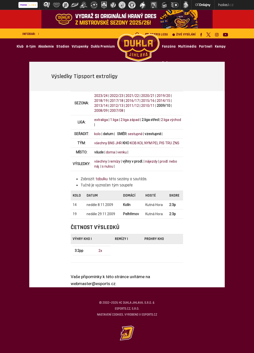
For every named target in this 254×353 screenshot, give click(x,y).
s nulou (107, 166)
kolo (97, 134)
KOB (133, 143)
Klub (20, 46)
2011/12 (132, 106)
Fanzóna (169, 46)
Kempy (220, 46)
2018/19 (101, 101)
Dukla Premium (103, 46)
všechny (100, 143)
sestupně (135, 134)
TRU (168, 143)
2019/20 (163, 96)
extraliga (101, 120)
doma (110, 152)
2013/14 (101, 106)
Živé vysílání (184, 34)
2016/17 (132, 101)
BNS (111, 143)
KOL (140, 143)
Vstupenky (80, 46)
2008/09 (101, 111)
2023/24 (101, 96)
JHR (118, 143)
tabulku (101, 179)
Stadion (62, 46)
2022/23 (116, 96)
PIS (161, 143)
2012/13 (116, 106)
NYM (148, 143)
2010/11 (148, 106)
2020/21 (148, 96)
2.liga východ (171, 120)
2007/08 (116, 111)
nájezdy (151, 161)
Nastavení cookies (110, 315)
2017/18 (116, 101)
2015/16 (148, 101)
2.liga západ (130, 120)
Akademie (46, 46)
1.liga (114, 120)
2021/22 (132, 96)
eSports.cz (149, 315)
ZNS (176, 143)
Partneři (205, 46)
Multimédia (187, 46)
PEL (156, 143)
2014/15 (163, 101)
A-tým (31, 46)
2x (100, 251)
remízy (114, 161)
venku (122, 152)
